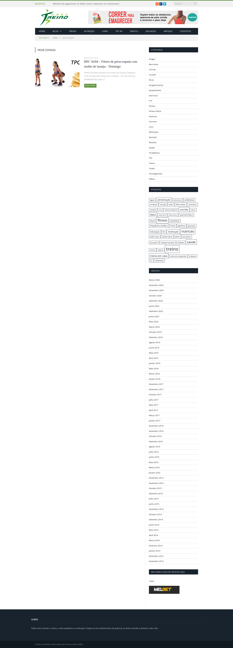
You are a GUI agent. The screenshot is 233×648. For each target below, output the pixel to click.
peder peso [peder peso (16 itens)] (154, 237)
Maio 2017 (153, 405)
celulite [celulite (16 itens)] (153, 210)
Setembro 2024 (156, 300)
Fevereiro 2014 (156, 545)
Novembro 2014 (156, 509)
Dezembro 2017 (156, 384)
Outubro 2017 (155, 394)
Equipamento (155, 90)
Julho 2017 (154, 399)
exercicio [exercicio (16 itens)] (162, 215)
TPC (150, 158)
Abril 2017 (153, 410)
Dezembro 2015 (156, 477)
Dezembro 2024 (156, 285)
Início (48, 38)
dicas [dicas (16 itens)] (193, 210)
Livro (105, 31)
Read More (90, 85)
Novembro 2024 (156, 290)
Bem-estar (153, 64)
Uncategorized (155, 173)
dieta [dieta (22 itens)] (153, 214)
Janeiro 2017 (154, 420)
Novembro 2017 (156, 389)
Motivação (153, 132)
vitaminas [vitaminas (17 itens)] (159, 260)
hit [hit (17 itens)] (164, 231)
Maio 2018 (153, 368)
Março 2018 (154, 373)
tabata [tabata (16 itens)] (160, 250)
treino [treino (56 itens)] (172, 249)
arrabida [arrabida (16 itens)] (153, 204)
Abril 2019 (153, 358)
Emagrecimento (156, 85)
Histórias (153, 116)
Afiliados (151, 31)
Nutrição (89, 31)
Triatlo (134, 31)
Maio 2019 (153, 352)
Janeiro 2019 (154, 363)
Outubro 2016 (155, 436)
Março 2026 (154, 280)
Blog (55, 31)
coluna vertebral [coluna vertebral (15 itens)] (171, 210)
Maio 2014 (153, 530)
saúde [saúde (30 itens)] (191, 242)
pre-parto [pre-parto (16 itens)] (154, 242)
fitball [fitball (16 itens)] (152, 221)
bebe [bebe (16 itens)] (171, 204)
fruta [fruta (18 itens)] (173, 225)
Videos (152, 179)
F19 (150, 100)
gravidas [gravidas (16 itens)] (191, 226)
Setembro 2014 (156, 519)
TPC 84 (119, 31)
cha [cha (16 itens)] (160, 210)
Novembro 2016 (156, 431)
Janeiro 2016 (154, 472)
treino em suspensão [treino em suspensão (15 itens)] (178, 256)
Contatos (185, 31)
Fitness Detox (155, 111)
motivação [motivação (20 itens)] (173, 231)
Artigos (168, 31)
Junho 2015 (154, 503)
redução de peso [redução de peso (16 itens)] (168, 242)
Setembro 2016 (156, 441)
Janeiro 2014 (154, 550)
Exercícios (153, 95)
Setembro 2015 (156, 493)
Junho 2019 (154, 347)
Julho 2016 (154, 451)
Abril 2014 (153, 535)
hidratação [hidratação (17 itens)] (155, 231)
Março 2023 (154, 326)
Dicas (151, 80)
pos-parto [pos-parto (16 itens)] (187, 237)
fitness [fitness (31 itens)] (162, 220)
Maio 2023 (153, 321)
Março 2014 (154, 540)
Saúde (152, 147)
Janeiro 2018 (154, 378)
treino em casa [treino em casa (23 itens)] (158, 256)
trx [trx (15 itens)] (151, 261)
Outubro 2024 (155, 295)
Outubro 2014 (155, 514)
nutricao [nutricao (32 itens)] (187, 231)
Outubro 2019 (155, 332)
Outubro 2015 (155, 488)
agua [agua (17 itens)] (152, 200)
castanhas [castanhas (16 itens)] (192, 204)
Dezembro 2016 (156, 425)
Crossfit (152, 74)
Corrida (152, 69)
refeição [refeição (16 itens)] (181, 242)
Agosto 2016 (154, 446)
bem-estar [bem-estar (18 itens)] (181, 204)
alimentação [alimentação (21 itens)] (164, 199)
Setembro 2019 (156, 337)
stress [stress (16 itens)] (152, 250)
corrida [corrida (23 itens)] (184, 209)
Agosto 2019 (154, 342)
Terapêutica (154, 152)
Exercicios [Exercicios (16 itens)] (173, 215)
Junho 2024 (154, 306)
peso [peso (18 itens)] (177, 236)
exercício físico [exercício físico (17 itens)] (186, 214)
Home (42, 31)
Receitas (152, 142)
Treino (72, 31)
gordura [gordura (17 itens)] (181, 225)
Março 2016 (154, 467)
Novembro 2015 (156, 483)
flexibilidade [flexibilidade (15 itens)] (174, 221)
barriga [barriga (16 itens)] (163, 204)
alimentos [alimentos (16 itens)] (178, 200)
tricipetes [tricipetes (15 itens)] (192, 256)
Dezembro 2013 (156, 556)
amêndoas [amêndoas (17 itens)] (189, 200)
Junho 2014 (154, 524)
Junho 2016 (154, 457)
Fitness (152, 106)
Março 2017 (154, 415)
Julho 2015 (154, 498)
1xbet (151, 581)
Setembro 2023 (156, 311)
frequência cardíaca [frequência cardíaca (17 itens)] (159, 225)
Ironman (153, 121)
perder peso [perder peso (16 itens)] (167, 237)
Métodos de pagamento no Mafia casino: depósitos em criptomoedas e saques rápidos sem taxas (87, 3)
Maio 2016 (153, 462)
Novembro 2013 (156, 561)
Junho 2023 (154, 316)
